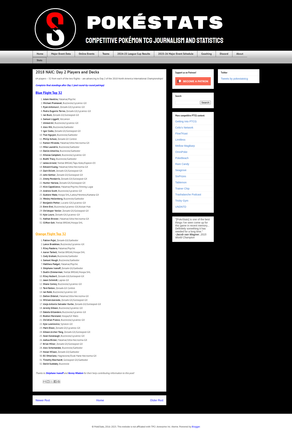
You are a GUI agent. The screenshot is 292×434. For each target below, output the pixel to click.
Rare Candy (182, 164)
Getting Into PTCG (186, 121)
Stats (39, 60)
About (239, 53)
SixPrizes (180, 176)
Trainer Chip (182, 188)
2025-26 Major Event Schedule (175, 53)
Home (40, 53)
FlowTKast (181, 133)
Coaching (206, 53)
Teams (105, 53)
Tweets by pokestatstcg (234, 78)
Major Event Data (61, 53)
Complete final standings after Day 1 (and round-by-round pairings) (70, 85)
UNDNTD (180, 206)
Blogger (196, 426)
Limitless (180, 139)
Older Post (156, 400)
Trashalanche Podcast (188, 194)
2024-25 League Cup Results (133, 53)
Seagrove (180, 170)
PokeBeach (182, 158)
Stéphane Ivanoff (54, 373)
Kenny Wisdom (75, 373)
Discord (224, 53)
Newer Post (43, 400)
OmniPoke (181, 151)
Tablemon (181, 182)
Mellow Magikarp (185, 145)
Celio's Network (184, 127)
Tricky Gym (181, 200)
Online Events (86, 53)
